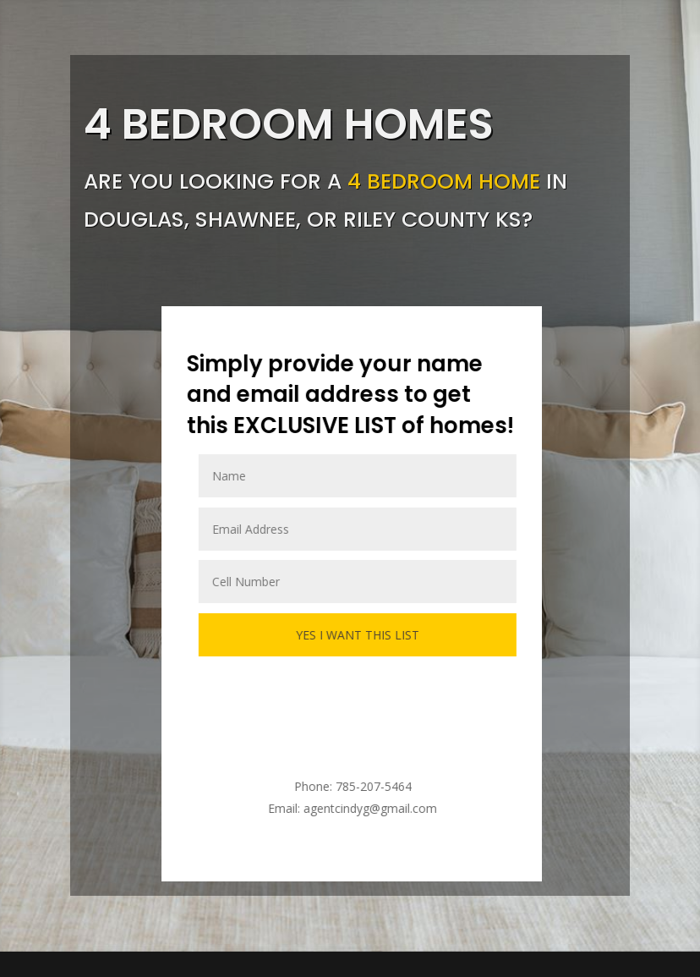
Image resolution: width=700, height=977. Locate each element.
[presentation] (355, 699)
